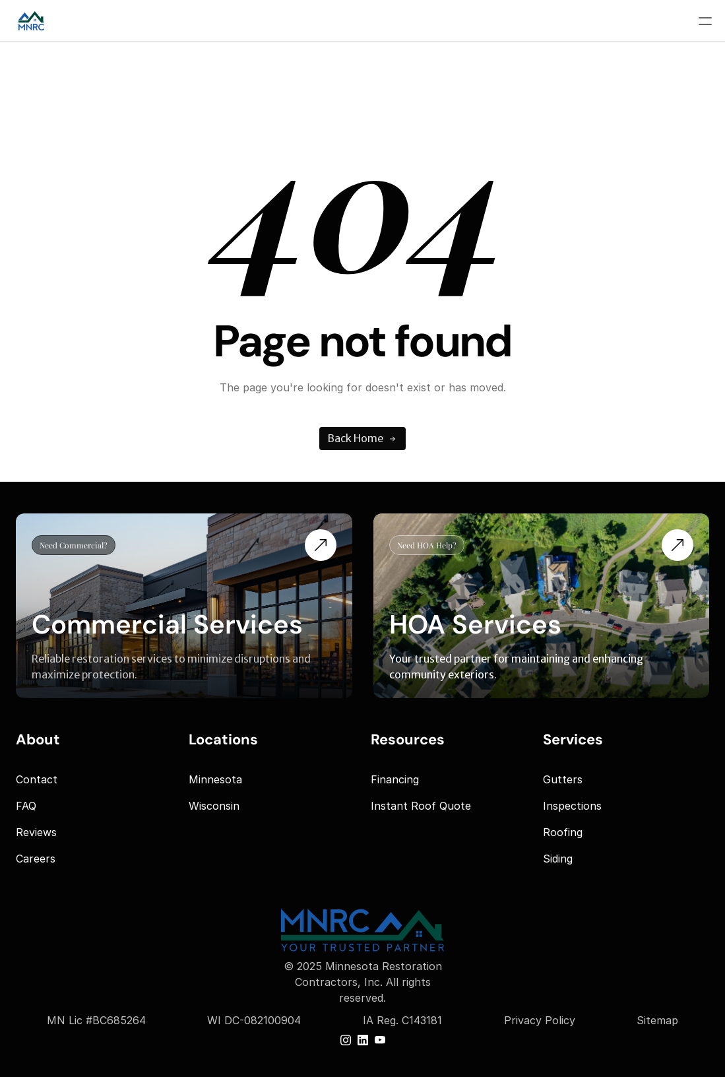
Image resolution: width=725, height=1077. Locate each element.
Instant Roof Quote (421, 805)
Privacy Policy (539, 1020)
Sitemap (657, 1020)
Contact (36, 779)
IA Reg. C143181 (402, 1020)
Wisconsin (214, 805)
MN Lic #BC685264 (96, 1020)
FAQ (26, 805)
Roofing (563, 832)
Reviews (36, 832)
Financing (395, 779)
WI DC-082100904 (254, 1020)
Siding (558, 858)
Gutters (563, 779)
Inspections (572, 805)
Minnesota (215, 779)
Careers (35, 858)
